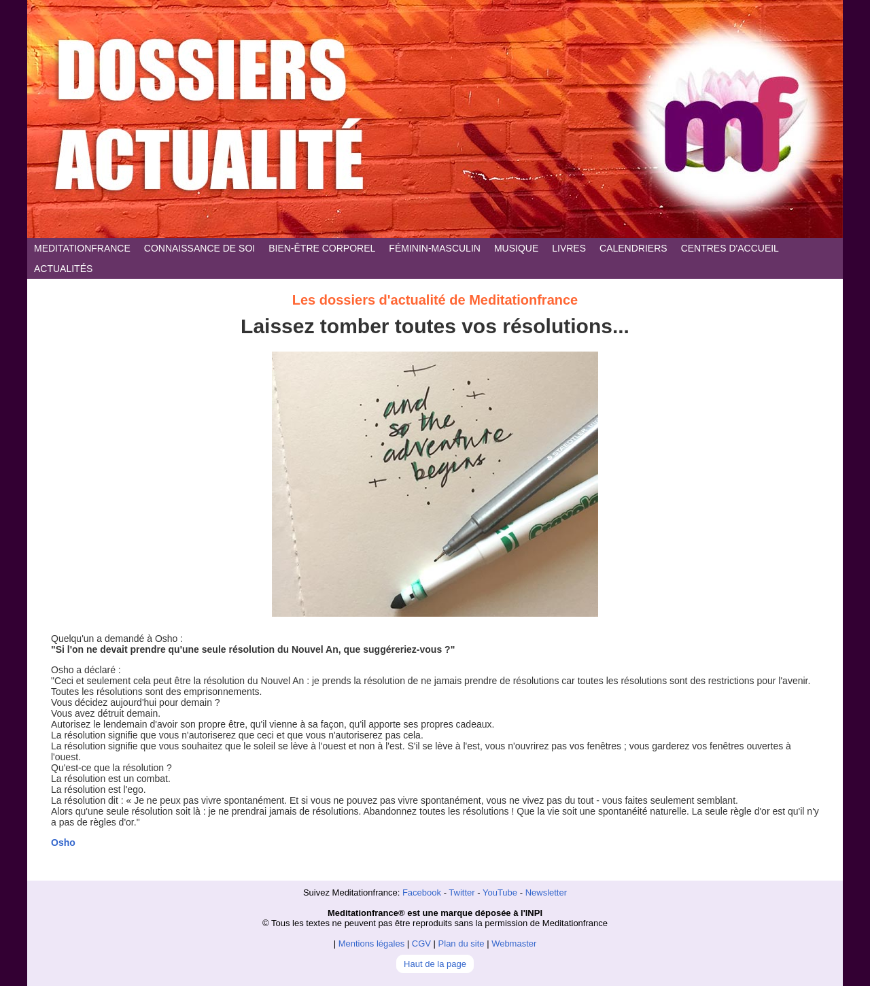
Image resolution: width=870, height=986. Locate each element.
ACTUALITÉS (63, 268)
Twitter (461, 892)
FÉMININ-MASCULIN (435, 248)
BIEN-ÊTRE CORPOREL (321, 248)
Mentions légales (371, 943)
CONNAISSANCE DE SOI (199, 248)
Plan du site (461, 943)
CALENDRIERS (633, 248)
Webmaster (513, 943)
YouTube (500, 892)
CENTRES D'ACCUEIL (730, 248)
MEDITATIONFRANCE (82, 248)
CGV (421, 943)
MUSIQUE (516, 248)
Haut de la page (435, 964)
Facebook (421, 892)
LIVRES (569, 248)
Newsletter (546, 892)
